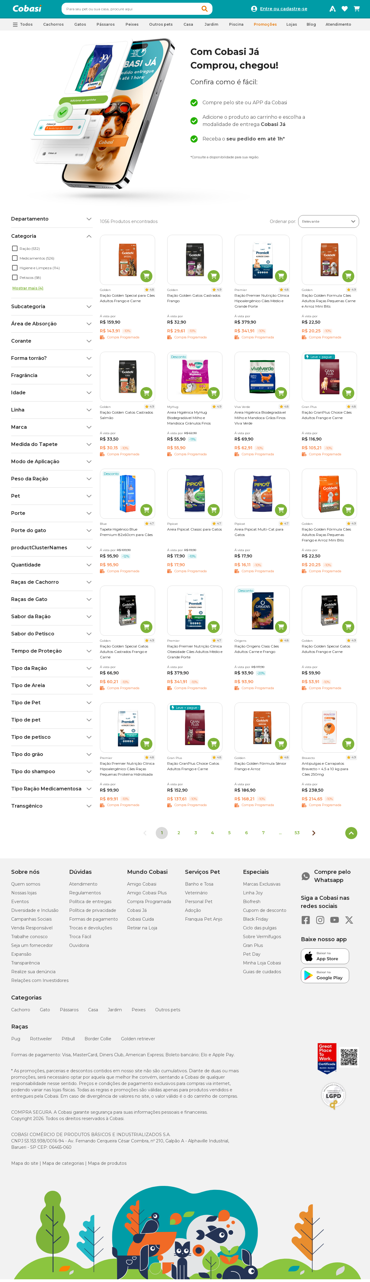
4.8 (152, 292)
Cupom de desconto (264, 913)
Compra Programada (149, 904)
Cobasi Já (137, 913)
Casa (93, 1012)
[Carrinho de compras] (356, 10)
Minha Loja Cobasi (262, 965)
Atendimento (338, 27)
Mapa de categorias (63, 1166)
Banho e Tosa (199, 887)
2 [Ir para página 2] (178, 835)
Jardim (115, 1012)
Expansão (21, 957)
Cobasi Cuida (140, 922)
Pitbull (68, 1041)
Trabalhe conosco (29, 939)
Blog (311, 27)
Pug (15, 1041)
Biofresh (251, 904)
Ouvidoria (79, 948)
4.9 (219, 292)
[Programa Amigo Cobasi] (332, 10)
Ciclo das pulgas (259, 930)
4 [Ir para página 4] (212, 835)
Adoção (193, 913)
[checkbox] (15, 251)
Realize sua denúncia (33, 974)
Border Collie (98, 1041)
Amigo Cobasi (141, 887)
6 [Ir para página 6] (246, 835)
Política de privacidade (92, 913)
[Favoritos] (344, 10)
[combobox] (148, 10)
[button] (216, 10)
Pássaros (69, 1012)
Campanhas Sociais (31, 922)
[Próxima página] (314, 836)
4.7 (152, 526)
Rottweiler (41, 1041)
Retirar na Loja (142, 930)
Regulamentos (85, 895)
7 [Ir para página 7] (263, 835)
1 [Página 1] (162, 835)
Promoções (265, 27)
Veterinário (196, 895)
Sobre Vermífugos (262, 939)
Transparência (25, 965)
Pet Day (251, 957)
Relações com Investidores (40, 983)
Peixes (138, 1012)
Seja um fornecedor (32, 948)
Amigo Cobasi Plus (147, 895)
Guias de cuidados (262, 974)
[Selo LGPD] (333, 1113)
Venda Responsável (32, 930)
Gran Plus (253, 948)
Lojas (291, 27)
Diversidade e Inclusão (35, 913)
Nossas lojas (24, 895)
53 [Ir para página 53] (297, 835)
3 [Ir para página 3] (195, 835)
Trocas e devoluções (90, 930)
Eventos (20, 904)
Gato (45, 1012)
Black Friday (255, 922)
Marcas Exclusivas (261, 887)
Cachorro (20, 1012)
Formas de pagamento (93, 922)
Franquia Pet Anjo (203, 922)
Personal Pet (198, 904)
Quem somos (25, 887)
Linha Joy (253, 895)
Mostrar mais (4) (27, 291)
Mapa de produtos (107, 1166)
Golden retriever (138, 1041)
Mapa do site (24, 1166)
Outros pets (167, 1012)
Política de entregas (90, 904)
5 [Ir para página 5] (229, 835)
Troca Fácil (80, 939)
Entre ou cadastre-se (283, 10)
